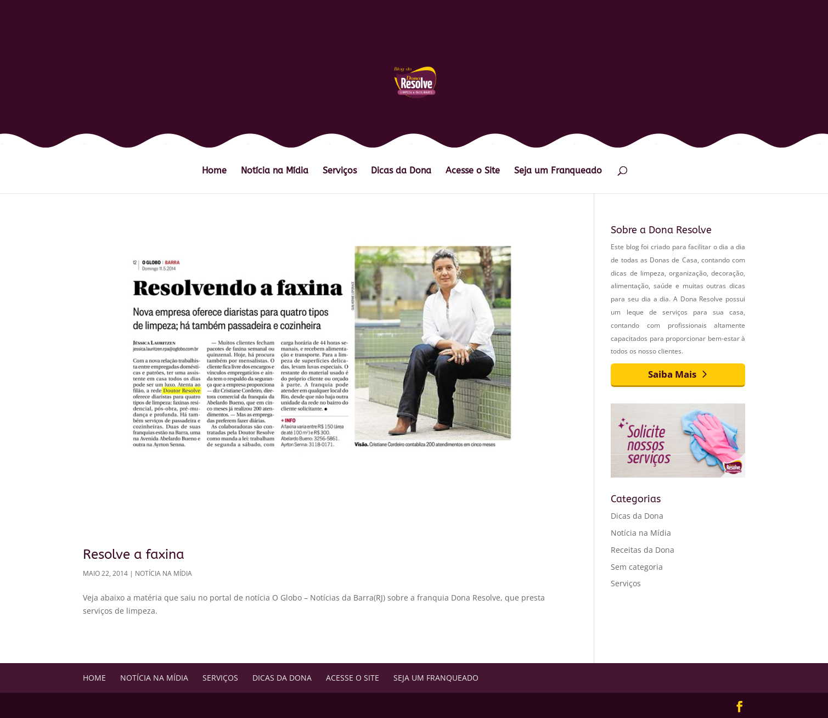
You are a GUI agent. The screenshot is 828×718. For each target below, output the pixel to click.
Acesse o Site (473, 171)
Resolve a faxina (133, 554)
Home (214, 171)
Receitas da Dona (642, 550)
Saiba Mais (672, 374)
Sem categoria (637, 567)
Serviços (340, 171)
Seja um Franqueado (558, 171)
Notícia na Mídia (274, 171)
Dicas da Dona (401, 171)
